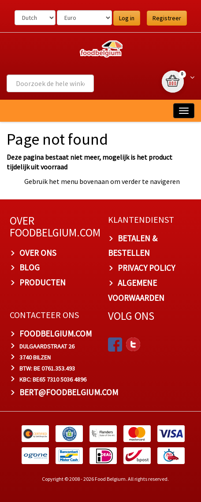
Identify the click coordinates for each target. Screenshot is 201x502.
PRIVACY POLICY (146, 267)
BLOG (29, 267)
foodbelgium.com (55, 333)
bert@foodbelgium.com (68, 392)
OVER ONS (37, 252)
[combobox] (50, 83)
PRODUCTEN (42, 282)
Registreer (167, 18)
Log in (126, 18)
